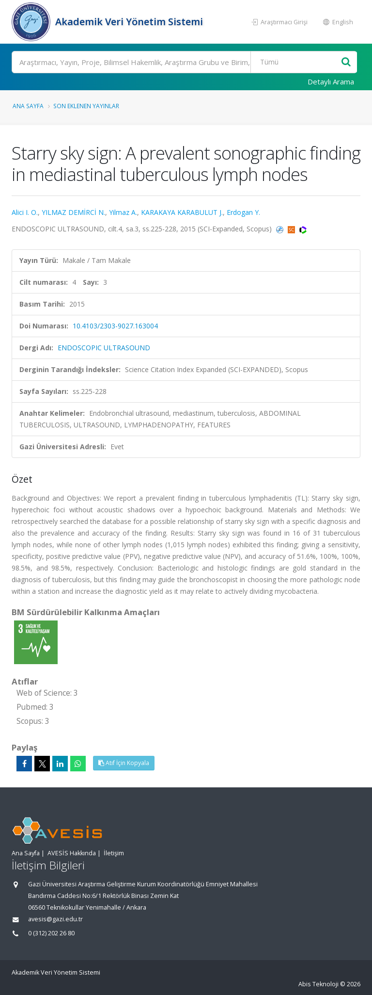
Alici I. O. (25, 212)
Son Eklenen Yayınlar (86, 106)
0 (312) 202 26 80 (51, 933)
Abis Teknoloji (318, 984)
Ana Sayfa (28, 106)
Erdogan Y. (243, 212)
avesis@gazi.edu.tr (55, 919)
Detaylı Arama (331, 81)
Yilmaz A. (123, 212)
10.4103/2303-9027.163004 (115, 325)
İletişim (114, 853)
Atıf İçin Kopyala (123, 763)
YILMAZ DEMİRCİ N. (73, 212)
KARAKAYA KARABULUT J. (182, 212)
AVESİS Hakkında (71, 853)
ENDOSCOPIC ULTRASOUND (104, 347)
